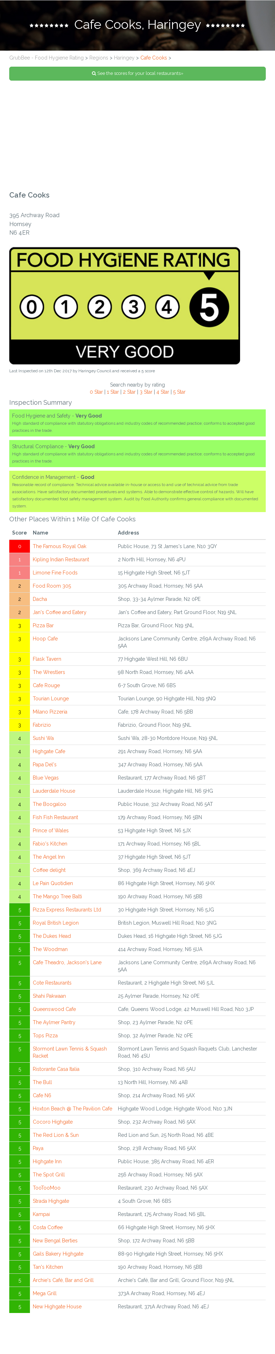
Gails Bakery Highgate (58, 1255)
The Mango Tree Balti (57, 898)
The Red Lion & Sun (56, 1136)
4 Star (162, 393)
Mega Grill (45, 1295)
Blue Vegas (46, 779)
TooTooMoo (47, 1189)
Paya (38, 1150)
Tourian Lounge (51, 700)
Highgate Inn (47, 1163)
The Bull (42, 1084)
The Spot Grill (49, 1176)
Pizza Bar (43, 627)
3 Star (146, 393)
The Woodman (50, 951)
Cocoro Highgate (53, 1123)
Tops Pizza (45, 1037)
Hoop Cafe (45, 640)
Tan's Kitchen (48, 1268)
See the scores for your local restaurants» (137, 74)
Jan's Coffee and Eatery (60, 614)
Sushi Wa (43, 739)
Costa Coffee (48, 1229)
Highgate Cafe (49, 753)
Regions (98, 59)
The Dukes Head (52, 937)
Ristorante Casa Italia (56, 1070)
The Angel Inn (49, 858)
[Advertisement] (137, 137)
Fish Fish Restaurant (55, 819)
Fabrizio (42, 726)
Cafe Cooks (153, 59)
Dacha (40, 600)
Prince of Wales (51, 832)
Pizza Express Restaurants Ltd (67, 911)
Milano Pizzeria (50, 713)
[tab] (137, 26)
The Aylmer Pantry (54, 1024)
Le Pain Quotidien (53, 885)
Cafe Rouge (46, 687)
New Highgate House (57, 1308)
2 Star (129, 393)
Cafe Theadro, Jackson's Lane (67, 964)
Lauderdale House (54, 792)
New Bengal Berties (55, 1242)
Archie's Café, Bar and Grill (63, 1281)
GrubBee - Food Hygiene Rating (46, 59)
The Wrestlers (49, 673)
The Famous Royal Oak (59, 548)
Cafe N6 (42, 1097)
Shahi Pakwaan (49, 997)
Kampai (41, 1215)
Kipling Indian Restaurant (61, 561)
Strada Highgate (51, 1202)
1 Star (113, 393)
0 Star (96, 393)
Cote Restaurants (52, 984)
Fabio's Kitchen (50, 845)
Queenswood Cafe (54, 1010)
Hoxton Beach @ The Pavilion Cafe (72, 1110)
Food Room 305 (52, 587)
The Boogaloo (49, 805)
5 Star (179, 393)
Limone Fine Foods (55, 574)
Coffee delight (49, 871)
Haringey (124, 59)
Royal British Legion (56, 924)
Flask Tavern (47, 660)
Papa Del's (45, 766)
